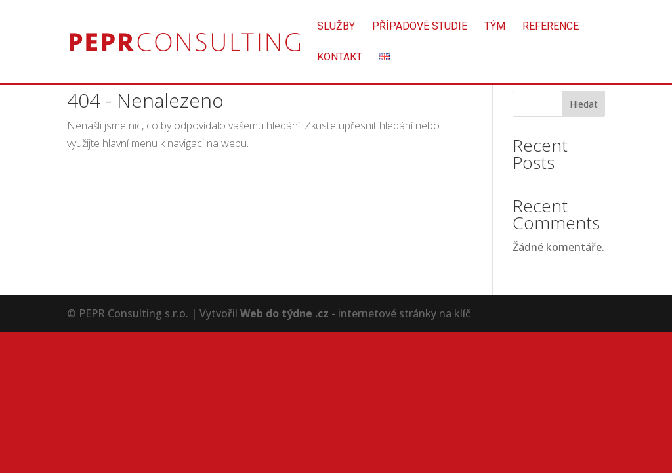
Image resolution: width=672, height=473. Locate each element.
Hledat (584, 104)
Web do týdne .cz (284, 313)
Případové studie (419, 27)
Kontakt (339, 58)
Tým (494, 27)
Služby (336, 27)
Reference (550, 27)
